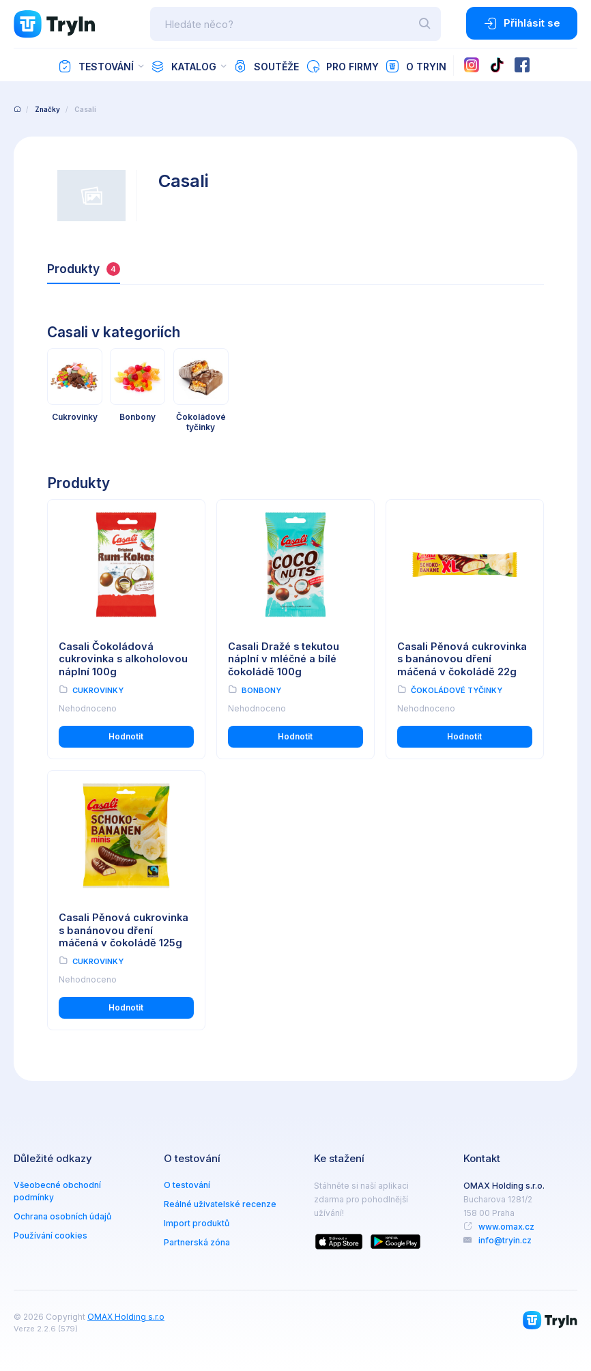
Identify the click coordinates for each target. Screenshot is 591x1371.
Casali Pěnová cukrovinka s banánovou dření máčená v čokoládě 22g (462, 658)
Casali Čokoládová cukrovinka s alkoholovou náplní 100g (123, 658)
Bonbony (261, 690)
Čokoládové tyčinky (456, 690)
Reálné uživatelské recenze (220, 1204)
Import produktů (196, 1223)
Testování (96, 66)
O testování (187, 1185)
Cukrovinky (98, 690)
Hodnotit (126, 736)
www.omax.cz (506, 1226)
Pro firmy (342, 66)
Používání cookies (50, 1235)
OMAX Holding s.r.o (125, 1317)
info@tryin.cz (505, 1240)
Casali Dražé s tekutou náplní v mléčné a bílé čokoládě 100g (283, 658)
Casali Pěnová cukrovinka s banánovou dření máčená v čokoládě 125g (123, 929)
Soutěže (266, 66)
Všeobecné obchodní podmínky (57, 1191)
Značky (47, 109)
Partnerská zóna (197, 1242)
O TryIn (416, 66)
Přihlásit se (521, 23)
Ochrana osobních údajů (62, 1216)
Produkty (83, 269)
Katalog (183, 66)
